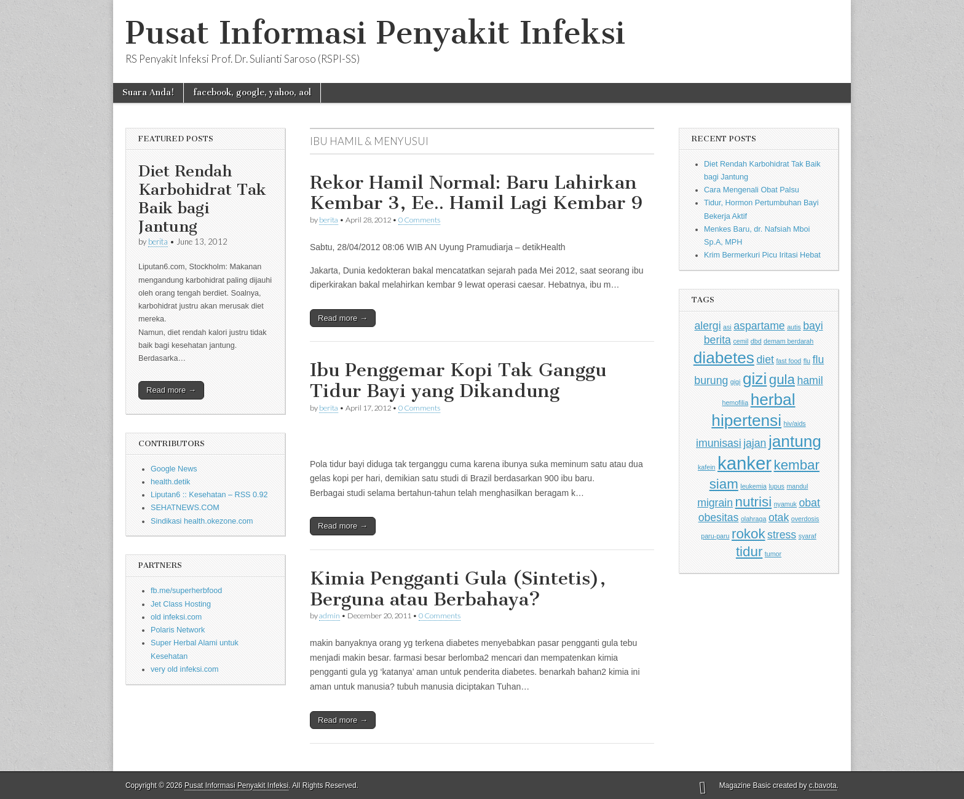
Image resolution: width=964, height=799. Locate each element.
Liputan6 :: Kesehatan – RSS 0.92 (209, 494)
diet (764, 359)
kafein (706, 467)
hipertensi (746, 420)
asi (727, 327)
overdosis (805, 518)
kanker (744, 463)
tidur (749, 551)
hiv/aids (795, 423)
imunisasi (718, 443)
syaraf (807, 536)
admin (329, 615)
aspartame (758, 326)
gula (782, 379)
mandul (797, 486)
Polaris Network (178, 630)
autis (794, 327)
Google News (174, 469)
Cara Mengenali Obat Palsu (751, 190)
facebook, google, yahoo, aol (252, 92)
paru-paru (715, 536)
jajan (754, 443)
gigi (735, 381)
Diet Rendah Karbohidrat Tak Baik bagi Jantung (202, 199)
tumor (773, 553)
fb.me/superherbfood (186, 590)
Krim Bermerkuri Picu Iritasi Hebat (762, 255)
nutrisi (753, 502)
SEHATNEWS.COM (185, 507)
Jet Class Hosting (181, 604)
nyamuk (785, 504)
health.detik (170, 482)
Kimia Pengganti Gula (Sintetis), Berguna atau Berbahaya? (458, 588)
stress (781, 535)
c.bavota (823, 785)
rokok (748, 533)
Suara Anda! (148, 92)
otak (778, 517)
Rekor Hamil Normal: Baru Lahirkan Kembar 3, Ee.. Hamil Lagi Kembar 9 (476, 193)
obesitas (718, 517)
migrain (715, 503)
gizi (755, 378)
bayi (813, 326)
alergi (707, 326)
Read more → (171, 390)
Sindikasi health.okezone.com (202, 521)
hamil (810, 380)
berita (158, 241)
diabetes (723, 357)
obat (809, 503)
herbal (773, 399)
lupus (776, 486)
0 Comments (419, 219)
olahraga (753, 518)
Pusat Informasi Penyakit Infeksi (375, 33)
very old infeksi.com (185, 669)
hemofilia (735, 402)
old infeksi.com (176, 617)
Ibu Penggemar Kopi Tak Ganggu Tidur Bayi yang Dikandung (458, 380)
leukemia (753, 486)
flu (807, 360)
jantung (794, 441)
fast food (788, 360)
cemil (740, 341)
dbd (756, 341)
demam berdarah (788, 341)
